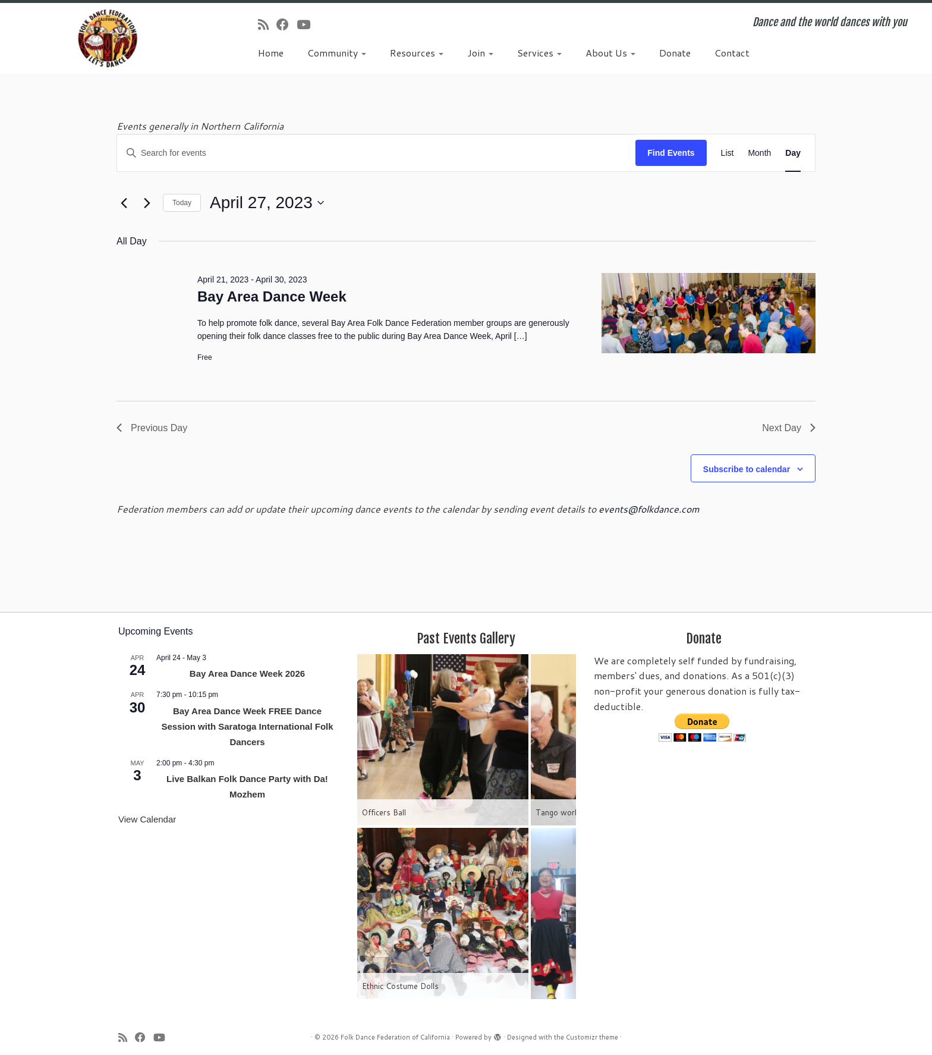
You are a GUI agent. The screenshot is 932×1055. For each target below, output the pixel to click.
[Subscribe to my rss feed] (267, 24)
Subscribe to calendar (746, 469)
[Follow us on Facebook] (286, 24)
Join (480, 52)
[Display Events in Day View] (793, 153)
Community (336, 52)
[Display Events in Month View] (759, 153)
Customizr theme (592, 1037)
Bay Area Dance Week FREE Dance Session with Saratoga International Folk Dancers (247, 726)
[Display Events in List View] (727, 153)
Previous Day (151, 428)
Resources (416, 52)
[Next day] (147, 203)
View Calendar (147, 819)
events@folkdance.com (649, 509)
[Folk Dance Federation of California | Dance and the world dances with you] (107, 38)
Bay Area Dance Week (272, 296)
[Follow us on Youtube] (307, 24)
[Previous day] (123, 203)
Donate (675, 52)
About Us (610, 52)
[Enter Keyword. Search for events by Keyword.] (376, 153)
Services (539, 52)
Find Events (670, 153)
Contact (732, 52)
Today (181, 203)
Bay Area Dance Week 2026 (247, 673)
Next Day (789, 428)
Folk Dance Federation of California (395, 1037)
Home (271, 52)
